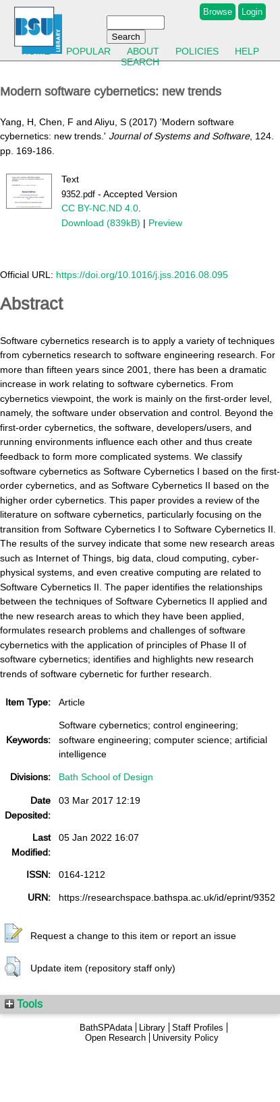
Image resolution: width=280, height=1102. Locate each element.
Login (252, 12)
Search (140, 62)
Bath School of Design (106, 776)
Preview (165, 222)
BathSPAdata (106, 1028)
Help (247, 51)
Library (152, 1028)
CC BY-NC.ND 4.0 (99, 208)
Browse (217, 12)
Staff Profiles (197, 1028)
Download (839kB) (100, 222)
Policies (197, 51)
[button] (13, 934)
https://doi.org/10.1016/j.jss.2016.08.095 (142, 274)
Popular (88, 51)
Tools (24, 1004)
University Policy (185, 1038)
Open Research (115, 1038)
